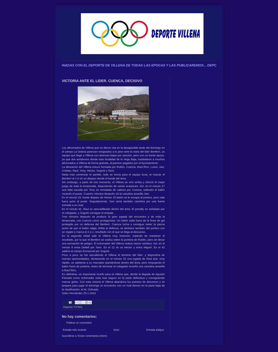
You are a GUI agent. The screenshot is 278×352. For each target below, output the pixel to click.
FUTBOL (78, 307)
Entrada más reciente (74, 329)
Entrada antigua (155, 329)
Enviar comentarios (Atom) (92, 335)
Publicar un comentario (79, 322)
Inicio (116, 329)
